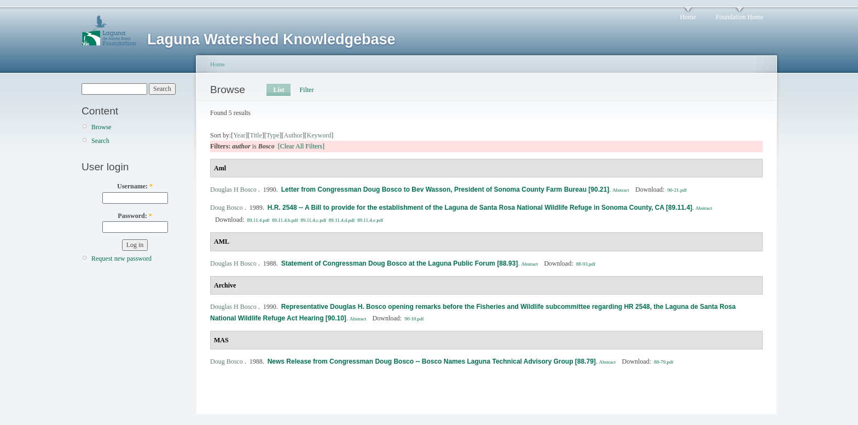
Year (239, 135)
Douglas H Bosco (233, 189)
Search (100, 141)
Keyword (319, 135)
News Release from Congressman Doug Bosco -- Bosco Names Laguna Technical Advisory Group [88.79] (432, 361)
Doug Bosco (226, 207)
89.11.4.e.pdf (370, 220)
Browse (101, 127)
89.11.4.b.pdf (285, 220)
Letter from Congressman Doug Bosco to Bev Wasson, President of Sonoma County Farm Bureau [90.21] (445, 189)
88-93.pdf (585, 264)
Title (256, 135)
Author (293, 135)
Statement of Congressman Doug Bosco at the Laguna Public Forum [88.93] (399, 263)
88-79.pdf (663, 362)
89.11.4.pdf (258, 220)
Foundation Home (739, 17)
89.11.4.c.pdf (313, 220)
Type (273, 135)
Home (688, 17)
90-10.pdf (414, 318)
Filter (306, 90)
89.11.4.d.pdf (342, 220)
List (278, 90)
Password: (135, 216)
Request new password (121, 258)
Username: (135, 186)
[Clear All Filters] (301, 146)
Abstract (620, 190)
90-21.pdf (677, 190)
